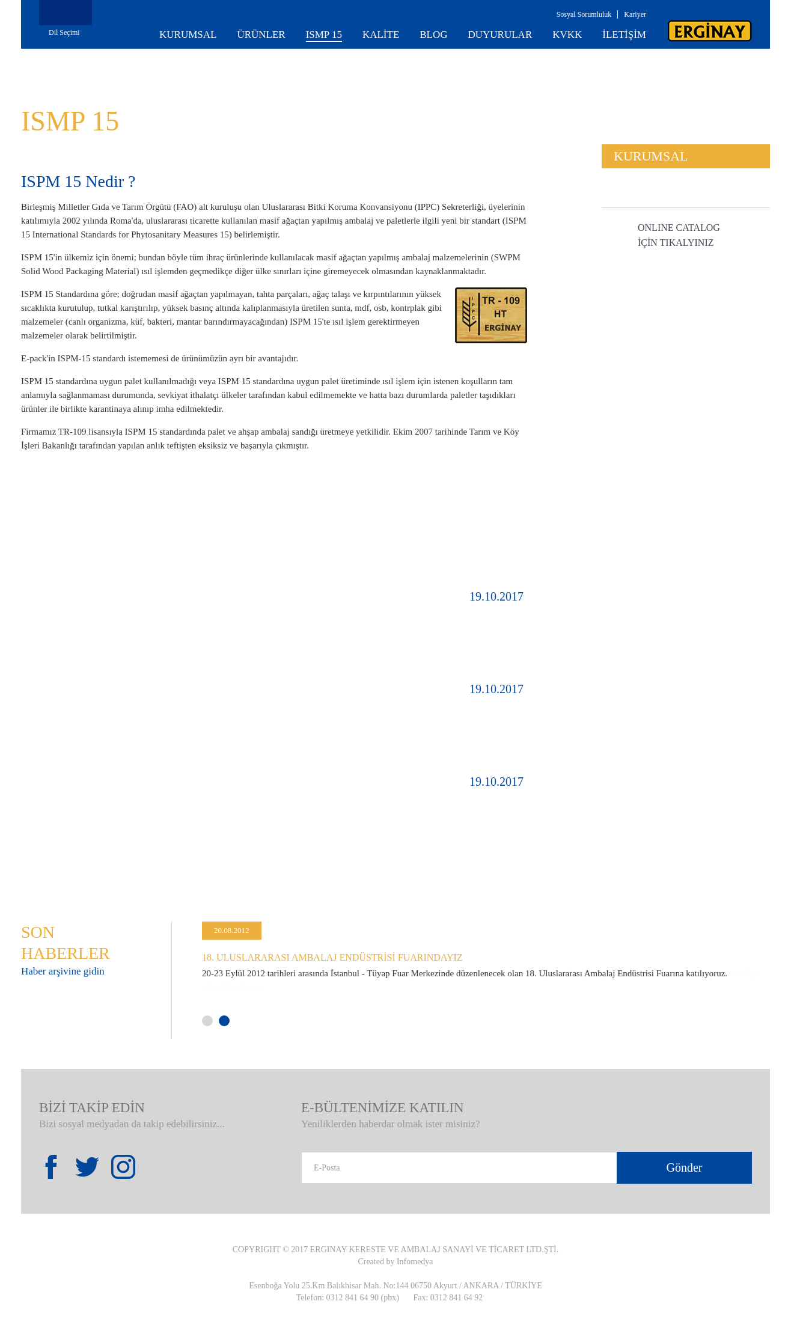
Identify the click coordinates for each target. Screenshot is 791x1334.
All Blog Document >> (689, 865)
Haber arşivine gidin (63, 971)
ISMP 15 (324, 34)
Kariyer (635, 14)
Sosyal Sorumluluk (584, 14)
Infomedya (415, 1261)
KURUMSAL (187, 34)
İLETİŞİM (624, 34)
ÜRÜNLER (261, 34)
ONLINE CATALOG (679, 236)
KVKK (567, 34)
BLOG (433, 34)
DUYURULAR (500, 34)
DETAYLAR (275, 643)
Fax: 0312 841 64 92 (448, 1297)
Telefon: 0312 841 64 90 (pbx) (347, 1297)
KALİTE (380, 34)
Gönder (685, 1167)
